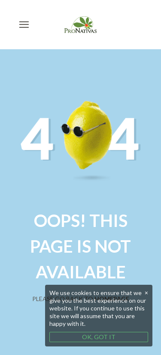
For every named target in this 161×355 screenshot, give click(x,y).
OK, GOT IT (98, 336)
